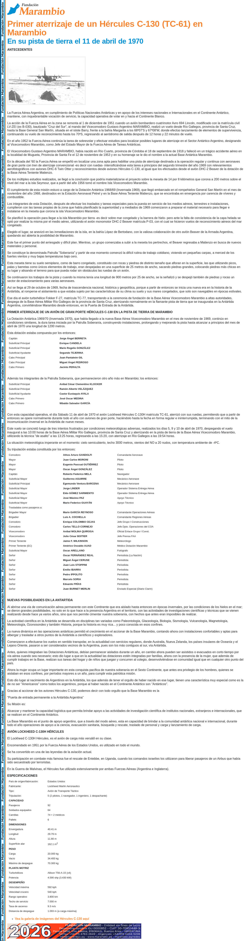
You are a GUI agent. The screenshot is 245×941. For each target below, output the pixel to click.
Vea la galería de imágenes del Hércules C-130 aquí (52, 918)
